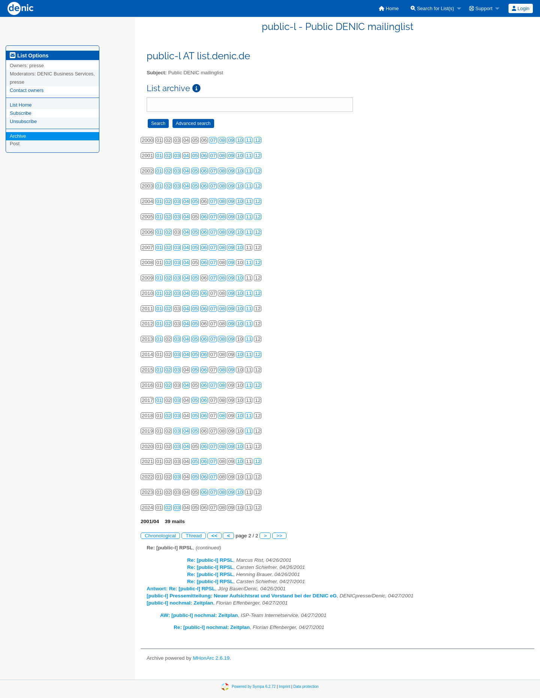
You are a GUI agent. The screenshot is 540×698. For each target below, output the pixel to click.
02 (168, 155)
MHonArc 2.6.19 (211, 658)
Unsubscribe (23, 121)
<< (215, 536)
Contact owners (27, 90)
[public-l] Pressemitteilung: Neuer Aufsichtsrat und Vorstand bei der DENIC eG (242, 596)
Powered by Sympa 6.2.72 (254, 686)
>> (279, 536)
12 (258, 140)
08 (222, 140)
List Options (29, 56)
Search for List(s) (432, 8)
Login (520, 8)
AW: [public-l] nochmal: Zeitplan (199, 615)
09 (231, 140)
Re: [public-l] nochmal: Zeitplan (212, 627)
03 (177, 155)
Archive (18, 136)
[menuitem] (389, 8)
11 (249, 140)
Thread (194, 536)
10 (240, 140)
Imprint (284, 686)
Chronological (160, 536)
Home (389, 8)
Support (480, 8)
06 (204, 155)
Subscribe (21, 113)
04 (186, 155)
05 (195, 155)
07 (213, 140)
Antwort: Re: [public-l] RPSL (181, 588)
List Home (21, 105)
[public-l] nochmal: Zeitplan (180, 603)
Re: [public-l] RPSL (210, 560)
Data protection (306, 686)
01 (159, 155)
